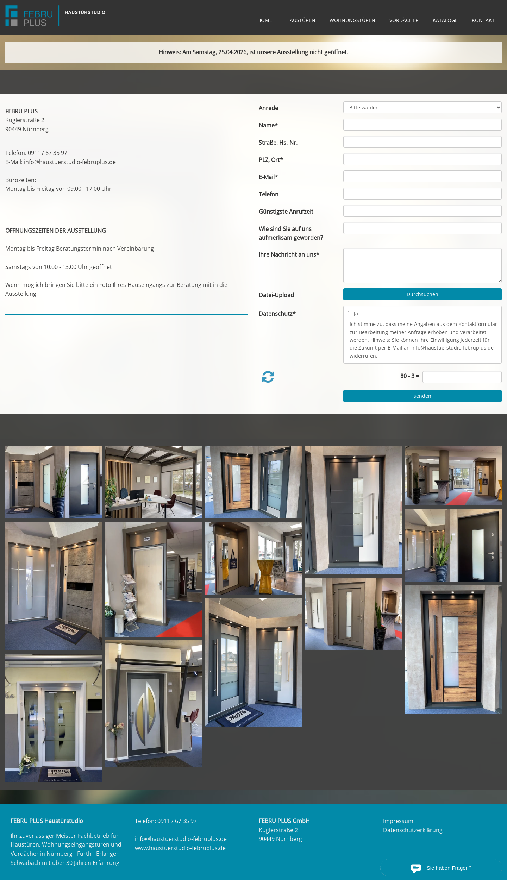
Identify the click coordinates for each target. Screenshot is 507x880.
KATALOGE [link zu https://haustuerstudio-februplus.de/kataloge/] (445, 20)
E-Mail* (268, 177)
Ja (356, 313)
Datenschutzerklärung (413, 830)
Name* (268, 125)
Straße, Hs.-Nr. (278, 142)
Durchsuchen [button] (422, 294)
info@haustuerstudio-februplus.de (70, 162)
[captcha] (462, 377)
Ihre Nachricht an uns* (289, 254)
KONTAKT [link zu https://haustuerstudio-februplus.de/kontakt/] (483, 20)
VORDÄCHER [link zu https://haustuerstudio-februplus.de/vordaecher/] (404, 20)
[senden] (422, 396)
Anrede (268, 108)
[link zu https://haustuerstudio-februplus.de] (55, 15)
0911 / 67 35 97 (47, 153)
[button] (268, 377)
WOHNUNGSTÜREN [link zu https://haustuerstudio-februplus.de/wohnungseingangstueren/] (352, 20)
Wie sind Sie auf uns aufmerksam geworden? (291, 233)
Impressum (398, 821)
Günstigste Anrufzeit (286, 211)
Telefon (268, 194)
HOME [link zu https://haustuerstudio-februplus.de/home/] (264, 20)
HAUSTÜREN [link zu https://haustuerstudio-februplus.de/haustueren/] (300, 20)
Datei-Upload (276, 295)
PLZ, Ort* (271, 160)
